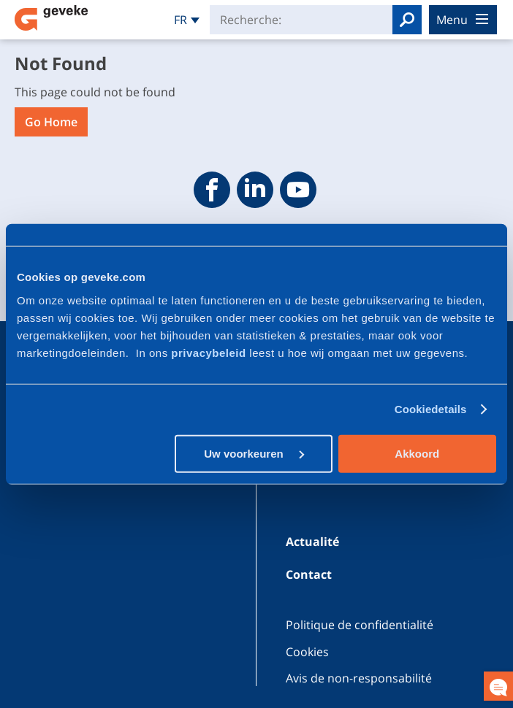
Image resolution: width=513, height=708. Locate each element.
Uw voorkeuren (254, 453)
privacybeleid (210, 352)
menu (462, 20)
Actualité (312, 542)
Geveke (51, 18)
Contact (309, 574)
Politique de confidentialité (359, 625)
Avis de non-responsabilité (359, 678)
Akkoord (417, 453)
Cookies (307, 652)
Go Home (51, 122)
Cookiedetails (431, 409)
